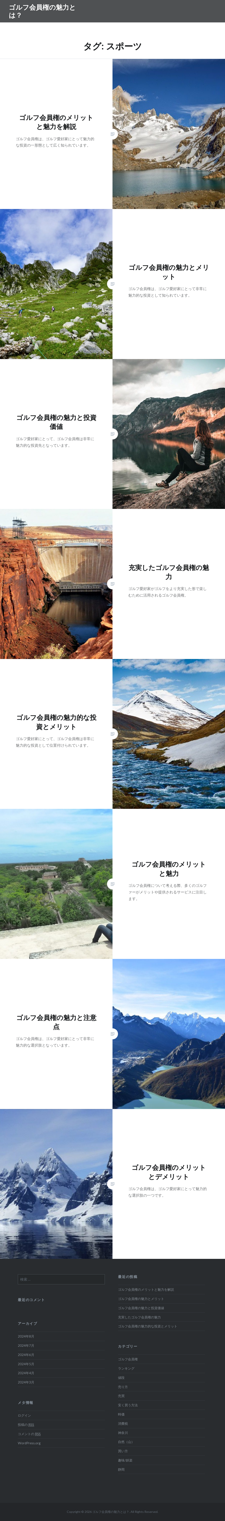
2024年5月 (26, 1364)
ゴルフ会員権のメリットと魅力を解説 (146, 1289)
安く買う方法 (128, 1405)
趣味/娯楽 (125, 1460)
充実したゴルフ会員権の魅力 (139, 1317)
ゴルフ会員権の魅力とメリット (141, 1299)
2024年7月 (26, 1345)
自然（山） (126, 1442)
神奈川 (123, 1433)
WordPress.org (29, 1443)
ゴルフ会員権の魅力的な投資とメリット (147, 1326)
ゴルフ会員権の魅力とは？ (42, 11)
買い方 (123, 1451)
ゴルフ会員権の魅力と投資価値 (141, 1308)
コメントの (29, 1434)
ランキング (126, 1368)
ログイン (24, 1415)
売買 (121, 1396)
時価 (121, 1414)
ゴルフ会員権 (128, 1359)
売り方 (123, 1387)
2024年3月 (26, 1382)
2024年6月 (26, 1355)
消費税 (123, 1423)
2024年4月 (26, 1373)
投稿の (26, 1425)
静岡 (121, 1469)
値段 (121, 1377)
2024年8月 (26, 1336)
